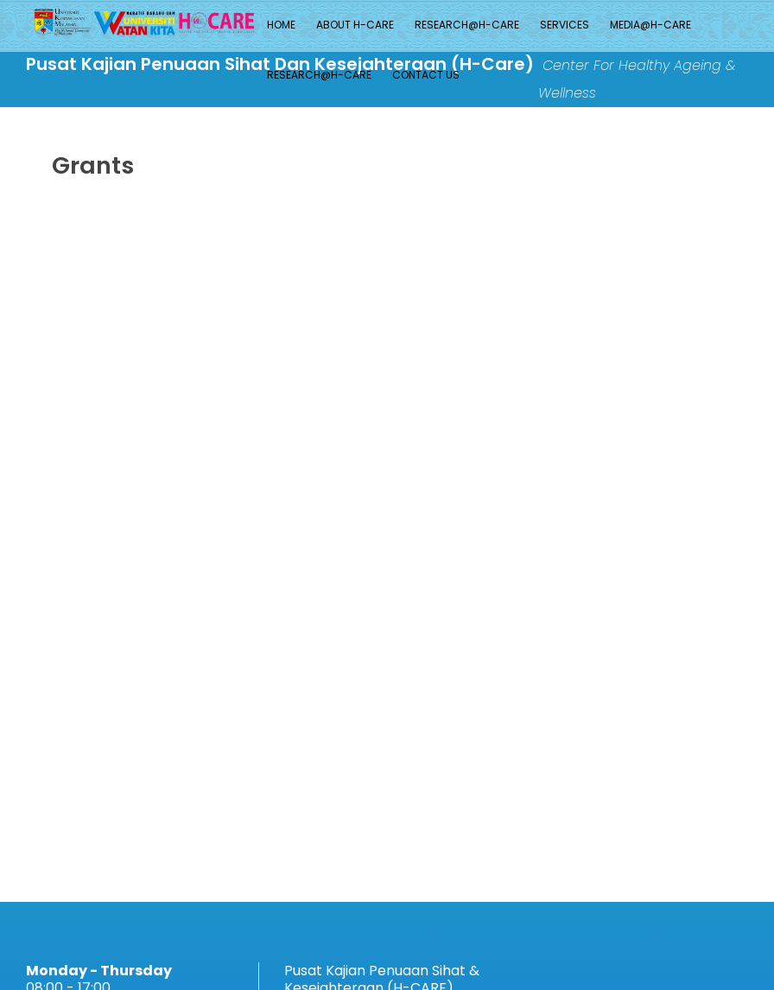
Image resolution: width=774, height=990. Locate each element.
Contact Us (426, 74)
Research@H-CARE (467, 24)
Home (281, 24)
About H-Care (355, 24)
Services (564, 24)
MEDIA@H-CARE (650, 24)
